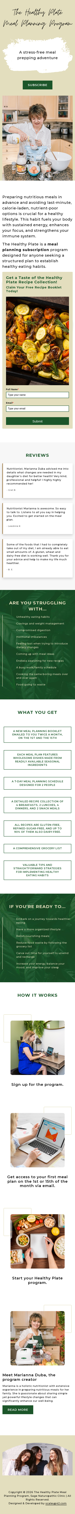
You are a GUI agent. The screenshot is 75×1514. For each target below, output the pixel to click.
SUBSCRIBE (37, 85)
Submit (37, 421)
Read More (18, 1410)
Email (10, 403)
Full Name (12, 389)
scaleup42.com (56, 1503)
